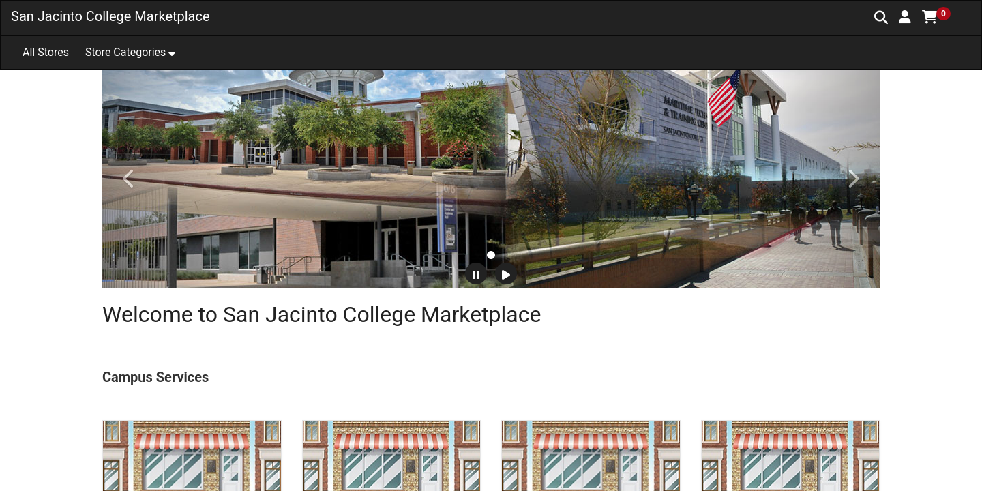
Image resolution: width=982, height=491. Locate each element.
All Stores (46, 52)
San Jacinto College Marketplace (110, 16)
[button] (905, 17)
